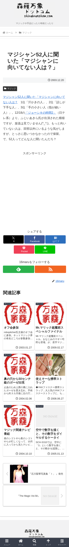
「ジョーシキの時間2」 (40, 112)
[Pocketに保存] (24, 249)
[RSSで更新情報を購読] (50, 269)
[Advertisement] (34, 190)
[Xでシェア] (13, 239)
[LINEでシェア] (45, 249)
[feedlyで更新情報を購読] (18, 269)
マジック (10, 88)
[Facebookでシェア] (34, 239)
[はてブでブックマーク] (55, 239)
